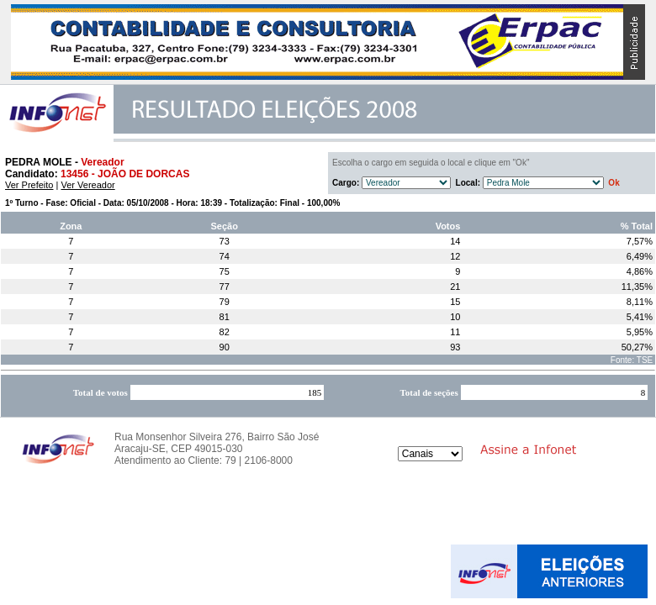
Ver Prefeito (29, 185)
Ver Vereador (87, 185)
